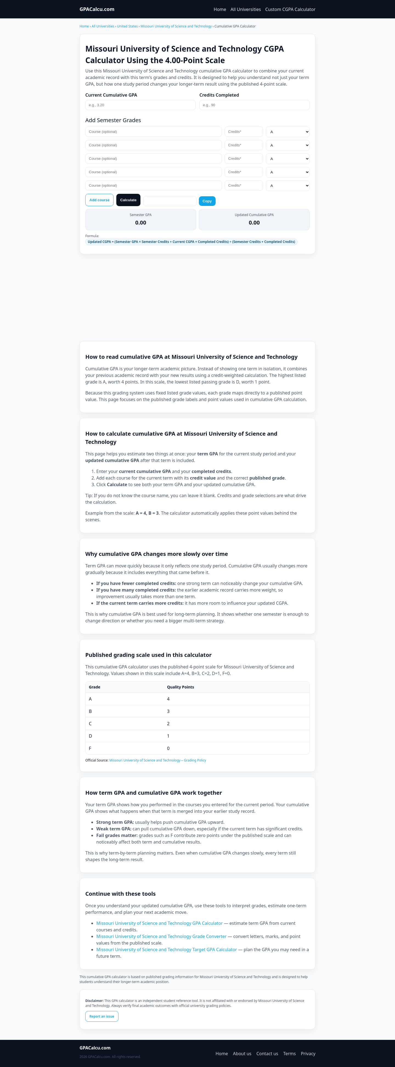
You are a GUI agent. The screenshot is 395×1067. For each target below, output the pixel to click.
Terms (289, 1054)
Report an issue (101, 1016)
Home (220, 9)
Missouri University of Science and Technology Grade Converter (161, 936)
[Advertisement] (197, 297)
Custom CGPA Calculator (290, 9)
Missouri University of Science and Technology (176, 26)
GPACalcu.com (97, 9)
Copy (207, 201)
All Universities (246, 9)
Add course (99, 200)
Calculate (128, 200)
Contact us (267, 1054)
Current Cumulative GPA (111, 95)
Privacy (308, 1054)
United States (128, 26)
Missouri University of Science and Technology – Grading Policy (157, 760)
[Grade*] (288, 132)
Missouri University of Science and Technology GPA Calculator (159, 923)
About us (242, 1054)
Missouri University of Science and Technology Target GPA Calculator (166, 949)
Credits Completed (219, 95)
